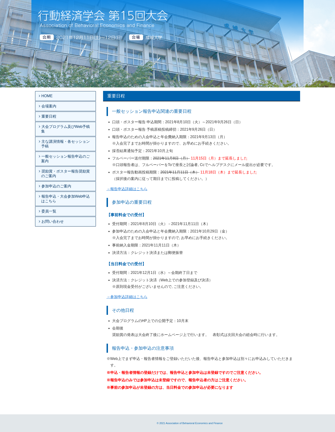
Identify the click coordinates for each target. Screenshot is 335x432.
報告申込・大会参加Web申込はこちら (65, 198)
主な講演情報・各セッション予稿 (65, 144)
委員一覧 (48, 211)
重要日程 (48, 116)
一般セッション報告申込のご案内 (65, 158)
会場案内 (48, 106)
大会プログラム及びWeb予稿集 (65, 129)
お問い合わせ (52, 221)
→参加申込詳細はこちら (127, 297)
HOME (46, 96)
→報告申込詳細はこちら (127, 189)
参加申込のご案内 (55, 186)
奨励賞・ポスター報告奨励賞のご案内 (65, 173)
